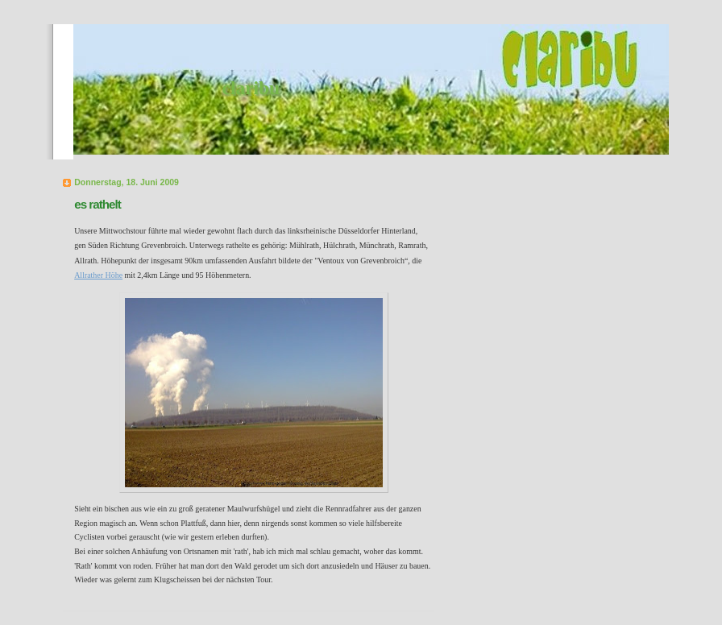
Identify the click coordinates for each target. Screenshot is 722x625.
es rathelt (97, 204)
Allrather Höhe (98, 275)
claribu (251, 87)
